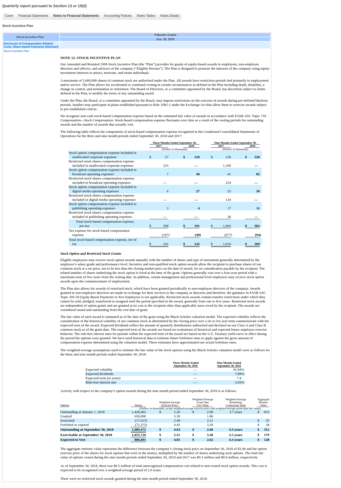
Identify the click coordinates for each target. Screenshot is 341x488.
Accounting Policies (118, 16)
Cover (9, 16)
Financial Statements (33, 16)
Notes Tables (146, 16)
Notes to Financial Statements (76, 16)
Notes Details (169, 16)
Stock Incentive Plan (16, 51)
